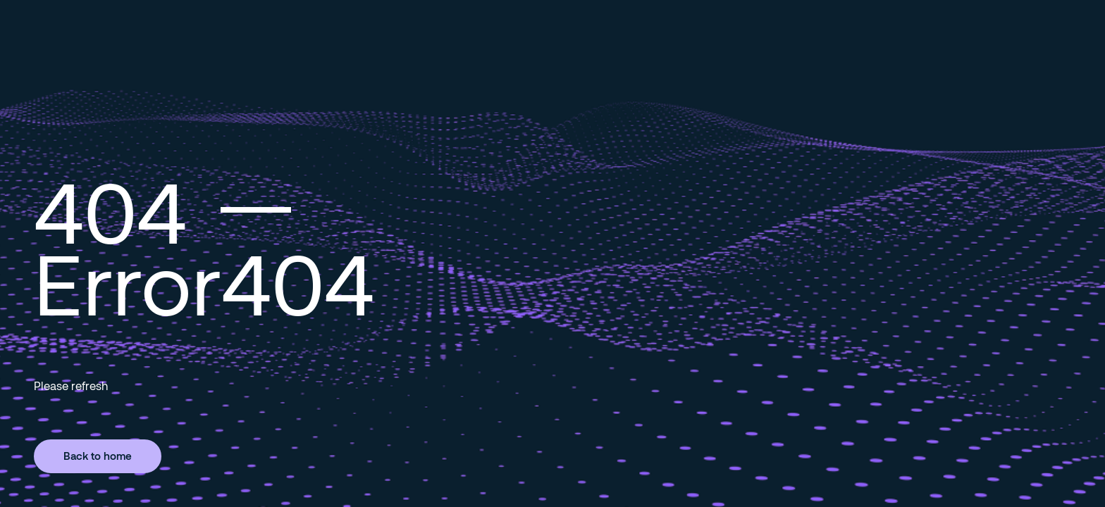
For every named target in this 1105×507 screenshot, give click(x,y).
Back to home (97, 455)
